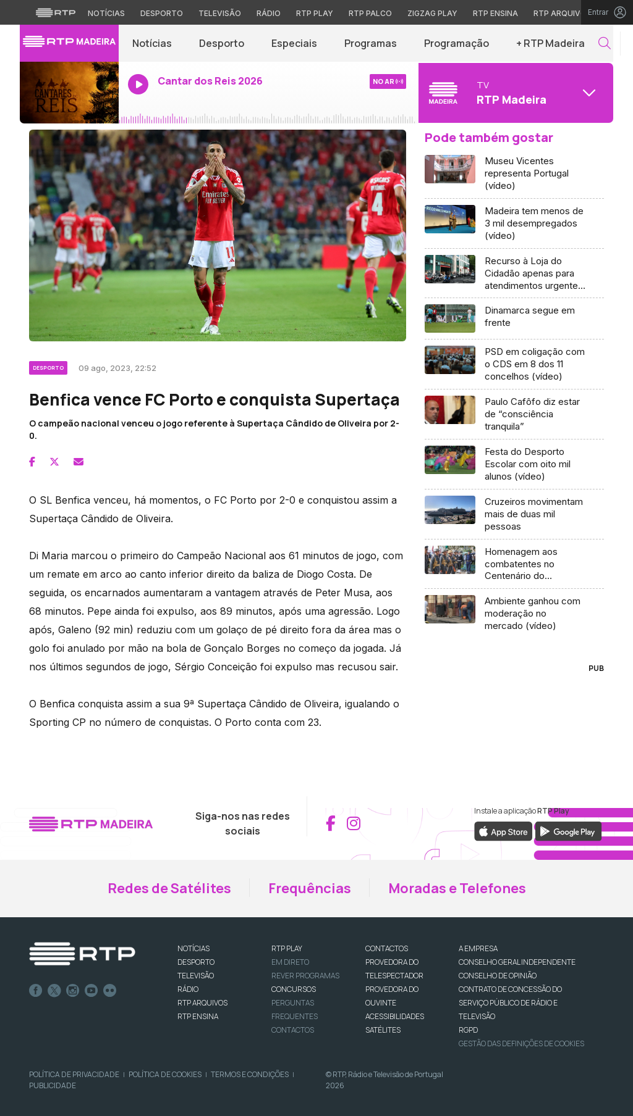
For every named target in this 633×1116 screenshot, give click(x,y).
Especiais (294, 43)
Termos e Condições (250, 1074)
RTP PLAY (286, 948)
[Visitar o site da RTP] (55, 12)
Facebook (36, 990)
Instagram (73, 990)
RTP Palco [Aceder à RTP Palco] (370, 13)
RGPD (468, 1030)
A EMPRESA (478, 948)
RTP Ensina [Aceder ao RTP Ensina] (495, 13)
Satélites (383, 1030)
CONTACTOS (386, 948)
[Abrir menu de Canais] (514, 92)
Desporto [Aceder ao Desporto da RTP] (161, 13)
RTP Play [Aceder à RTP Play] (314, 13)
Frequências (309, 888)
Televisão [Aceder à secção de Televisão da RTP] (219, 13)
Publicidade (52, 1085)
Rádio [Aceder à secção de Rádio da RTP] (269, 13)
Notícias (152, 43)
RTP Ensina (197, 1016)
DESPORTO (196, 962)
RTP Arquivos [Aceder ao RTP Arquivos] (562, 13)
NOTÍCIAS (193, 948)
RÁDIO (187, 989)
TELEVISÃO (195, 975)
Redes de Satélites (169, 888)
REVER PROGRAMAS (305, 975)
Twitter (54, 990)
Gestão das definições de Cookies (521, 1043)
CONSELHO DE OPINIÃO (498, 975)
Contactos (292, 1030)
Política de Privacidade (74, 1074)
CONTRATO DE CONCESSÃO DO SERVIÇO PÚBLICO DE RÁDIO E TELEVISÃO (510, 1003)
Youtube (91, 990)
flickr (110, 990)
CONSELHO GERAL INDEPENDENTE (517, 962)
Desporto (221, 43)
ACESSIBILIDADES (394, 1016)
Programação (456, 43)
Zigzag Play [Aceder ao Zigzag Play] (432, 13)
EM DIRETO (290, 962)
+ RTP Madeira (550, 43)
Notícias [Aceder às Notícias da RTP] (106, 13)
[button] (604, 43)
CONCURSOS (293, 989)
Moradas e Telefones (457, 888)
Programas (370, 43)
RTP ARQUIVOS (202, 1002)
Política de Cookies (165, 1074)
